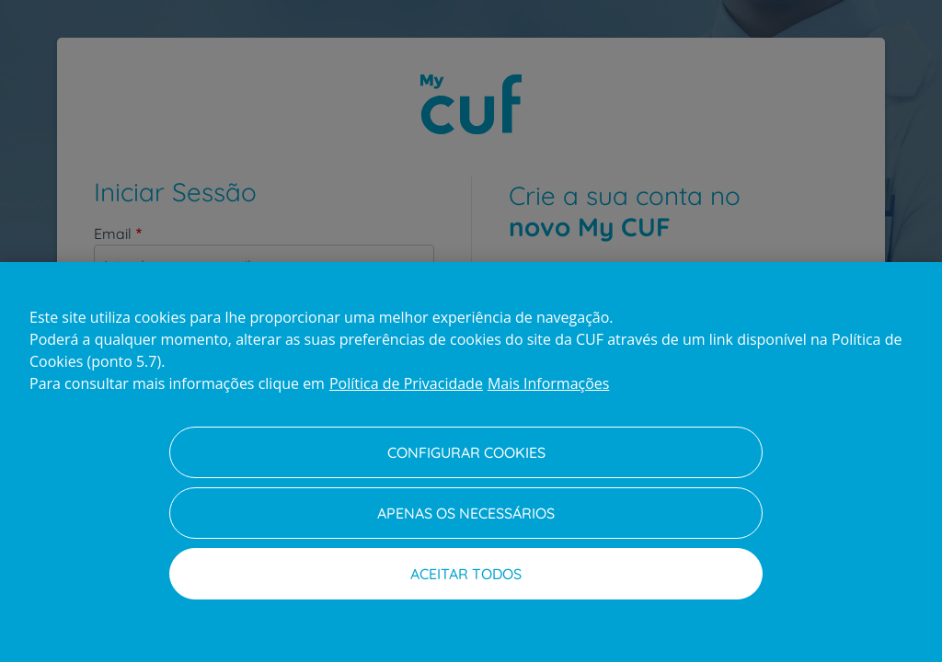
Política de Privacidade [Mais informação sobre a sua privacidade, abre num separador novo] (406, 383)
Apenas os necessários (466, 513)
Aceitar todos (466, 574)
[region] (471, 462)
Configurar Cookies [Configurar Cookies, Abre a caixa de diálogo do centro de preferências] (466, 452)
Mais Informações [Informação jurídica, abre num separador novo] (549, 383)
